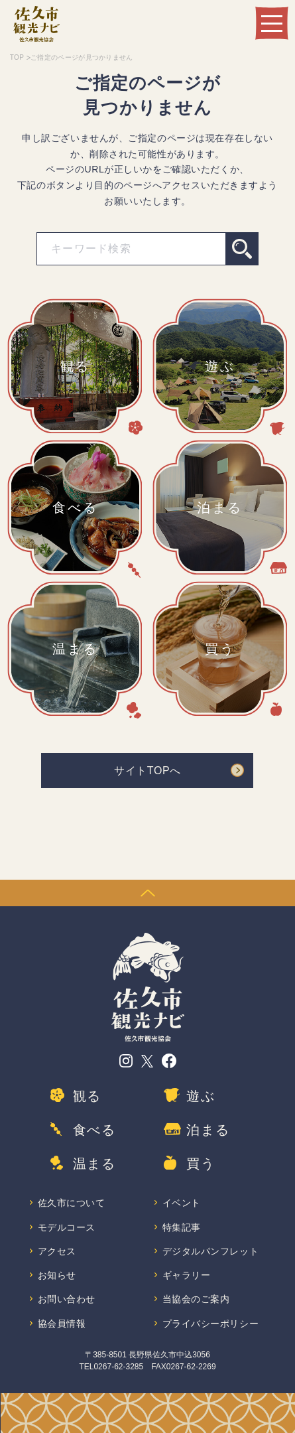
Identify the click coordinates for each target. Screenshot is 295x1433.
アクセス (57, 1251)
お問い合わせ (66, 1299)
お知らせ (57, 1275)
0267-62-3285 (118, 1366)
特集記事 (181, 1227)
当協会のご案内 (196, 1299)
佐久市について (71, 1202)
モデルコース (66, 1227)
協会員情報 (62, 1323)
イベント (181, 1202)
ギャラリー (186, 1275)
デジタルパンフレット (210, 1251)
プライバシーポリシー (210, 1323)
